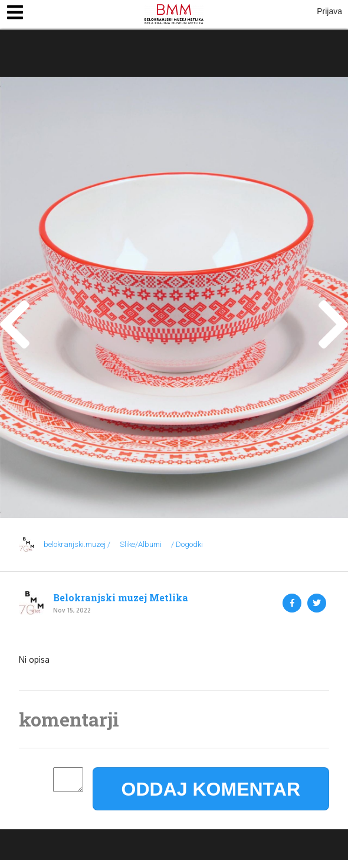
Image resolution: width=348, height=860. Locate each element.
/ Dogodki (187, 544)
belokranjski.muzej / (77, 544)
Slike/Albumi (141, 544)
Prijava (329, 11)
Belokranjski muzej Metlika (120, 597)
